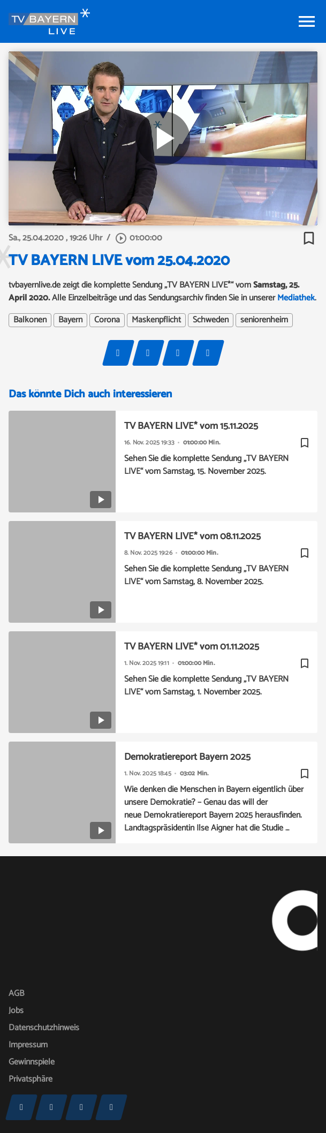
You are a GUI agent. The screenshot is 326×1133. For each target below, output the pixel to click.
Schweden (211, 320)
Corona (107, 320)
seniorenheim (264, 320)
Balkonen (30, 320)
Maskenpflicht (156, 320)
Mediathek (296, 298)
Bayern (70, 320)
